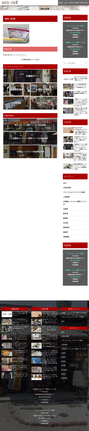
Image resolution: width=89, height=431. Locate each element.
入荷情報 (16, 103)
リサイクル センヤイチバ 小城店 (72, 317)
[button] (86, 63)
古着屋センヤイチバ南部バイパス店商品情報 (30, 138)
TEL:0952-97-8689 (75, 32)
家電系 (65, 218)
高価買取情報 (16, 89)
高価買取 (66, 237)
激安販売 (66, 227)
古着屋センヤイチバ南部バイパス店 (75, 42)
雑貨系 (65, 232)
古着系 (65, 209)
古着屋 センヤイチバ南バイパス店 (73, 313)
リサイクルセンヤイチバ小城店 (75, 26)
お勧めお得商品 (44, 89)
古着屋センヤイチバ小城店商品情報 (30, 152)
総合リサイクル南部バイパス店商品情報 (30, 125)
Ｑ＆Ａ (44, 103)
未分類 (65, 223)
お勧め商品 (67, 187)
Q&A (65, 183)
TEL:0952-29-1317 (75, 49)
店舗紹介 (30, 76)
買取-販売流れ (84, 2)
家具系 (65, 213)
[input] (75, 63)
